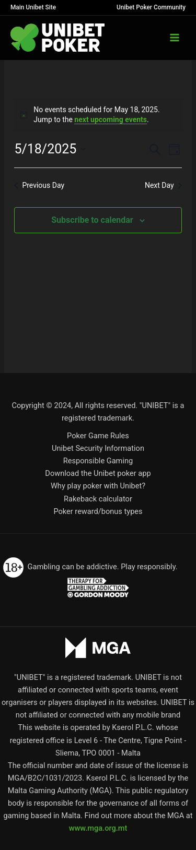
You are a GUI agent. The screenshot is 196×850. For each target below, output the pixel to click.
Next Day (163, 185)
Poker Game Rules (98, 435)
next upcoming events (110, 119)
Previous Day (39, 185)
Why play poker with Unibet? (98, 485)
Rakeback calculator (98, 499)
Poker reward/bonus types (97, 511)
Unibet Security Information (98, 448)
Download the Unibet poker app (98, 473)
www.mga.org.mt (98, 828)
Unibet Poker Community (151, 7)
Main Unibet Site (33, 7)
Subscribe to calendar (92, 220)
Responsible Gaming (98, 460)
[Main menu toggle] (175, 38)
